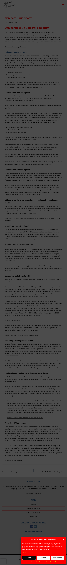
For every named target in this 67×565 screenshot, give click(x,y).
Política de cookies (33, 561)
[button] (63, 539)
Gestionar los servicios (28, 552)
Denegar (43, 557)
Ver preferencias (57, 557)
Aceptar (29, 557)
